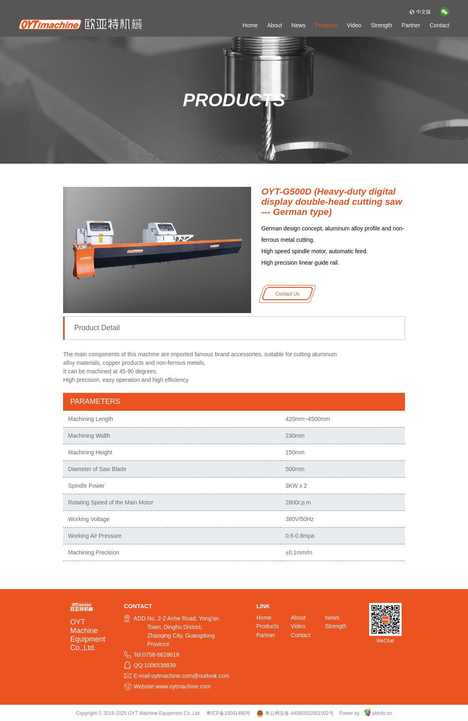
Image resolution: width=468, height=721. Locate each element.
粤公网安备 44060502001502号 (295, 713)
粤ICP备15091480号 (228, 713)
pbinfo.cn (382, 713)
